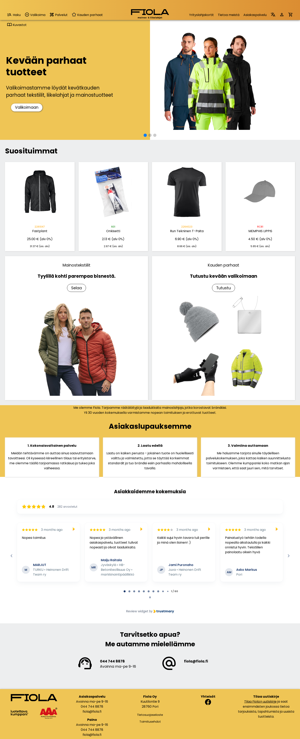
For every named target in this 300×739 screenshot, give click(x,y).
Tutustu (223, 288)
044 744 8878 (112, 661)
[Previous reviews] (11, 556)
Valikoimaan (26, 107)
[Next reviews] (288, 556)
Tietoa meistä (228, 15)
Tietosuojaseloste (150, 715)
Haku (14, 14)
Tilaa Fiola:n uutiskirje (260, 701)
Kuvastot (17, 25)
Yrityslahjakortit (201, 15)
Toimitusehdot (150, 722)
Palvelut (58, 14)
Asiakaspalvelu (255, 15)
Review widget (137, 611)
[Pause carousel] (150, 597)
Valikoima (35, 14)
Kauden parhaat (87, 15)
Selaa (76, 288)
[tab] (124, 591)
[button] (145, 135)
